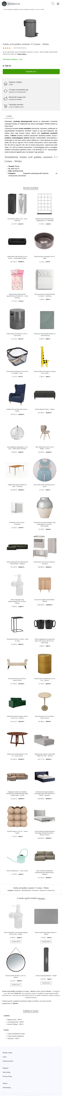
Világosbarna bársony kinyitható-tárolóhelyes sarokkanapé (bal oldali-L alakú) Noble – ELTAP (17, 788)
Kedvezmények (8, 1056)
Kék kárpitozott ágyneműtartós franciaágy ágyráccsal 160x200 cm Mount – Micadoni (44, 788)
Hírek (4, 1052)
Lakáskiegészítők (26, 885)
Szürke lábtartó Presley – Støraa (44, 404)
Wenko (56, 52)
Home (5, 9)
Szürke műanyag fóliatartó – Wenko (46, 970)
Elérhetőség (7, 1082)
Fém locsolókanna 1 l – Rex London (17, 865)
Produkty (10, 9)
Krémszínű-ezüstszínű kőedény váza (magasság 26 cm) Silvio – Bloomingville (45, 519)
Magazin (5, 1063)
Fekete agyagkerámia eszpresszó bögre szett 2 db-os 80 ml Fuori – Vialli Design (45, 635)
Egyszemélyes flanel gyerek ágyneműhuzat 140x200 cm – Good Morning (17, 290)
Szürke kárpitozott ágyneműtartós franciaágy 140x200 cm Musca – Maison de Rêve (45, 828)
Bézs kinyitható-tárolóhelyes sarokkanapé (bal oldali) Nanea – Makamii (44, 867)
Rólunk (5, 1078)
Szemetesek (35, 885)
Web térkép (6, 1067)
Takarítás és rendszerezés (47, 885)
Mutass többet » (22, 54)
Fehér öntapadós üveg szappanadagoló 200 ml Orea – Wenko (17, 596)
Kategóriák (15, 9)
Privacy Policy (7, 1071)
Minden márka (7, 1047)
